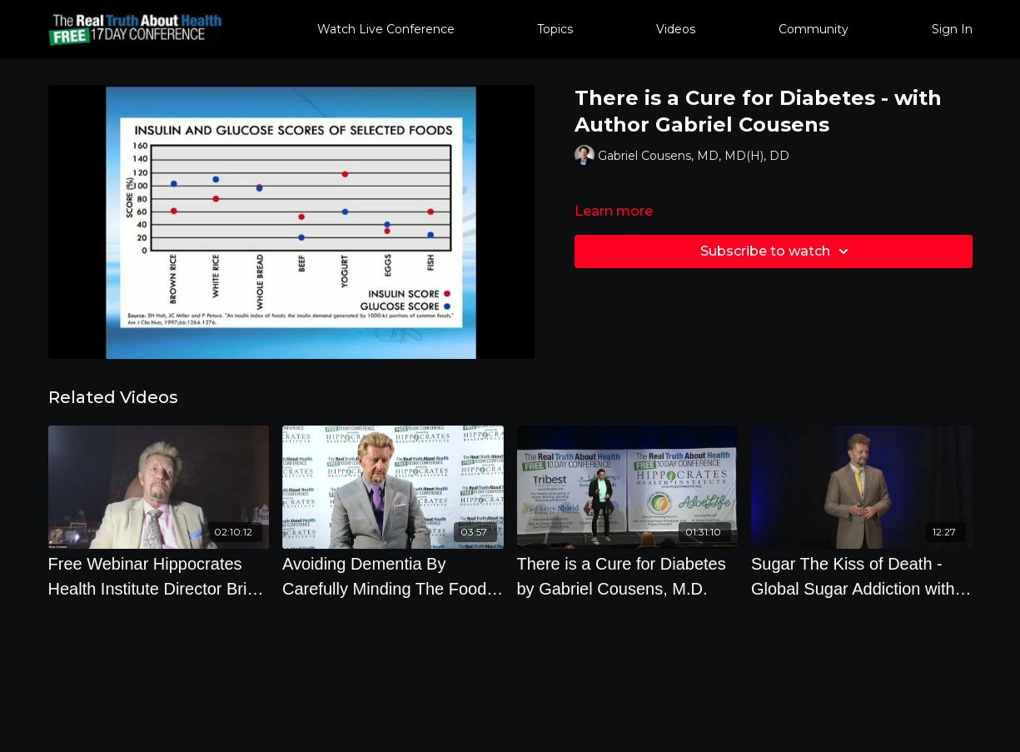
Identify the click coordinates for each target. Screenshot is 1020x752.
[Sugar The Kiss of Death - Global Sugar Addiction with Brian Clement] (862, 576)
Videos (675, 29)
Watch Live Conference (386, 29)
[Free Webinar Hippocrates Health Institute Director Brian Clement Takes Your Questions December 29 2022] (159, 576)
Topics (555, 29)
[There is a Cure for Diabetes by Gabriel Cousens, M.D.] (628, 576)
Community (813, 29)
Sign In (952, 29)
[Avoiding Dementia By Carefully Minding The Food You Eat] (393, 576)
